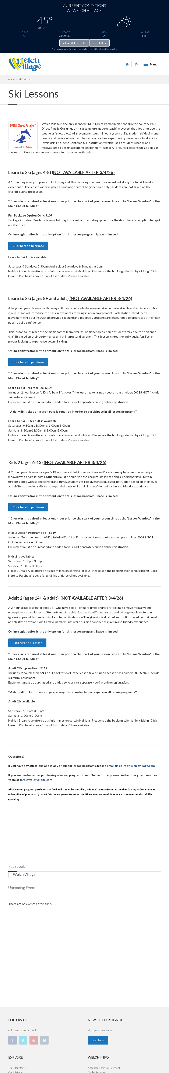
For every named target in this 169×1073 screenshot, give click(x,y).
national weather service (105, 49)
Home (11, 79)
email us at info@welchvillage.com (131, 765)
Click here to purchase (28, 246)
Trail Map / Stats (17, 1067)
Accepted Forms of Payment (104, 1067)
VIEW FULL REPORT (74, 42)
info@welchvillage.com (36, 779)
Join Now (98, 1040)
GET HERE (99, 42)
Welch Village (24, 874)
